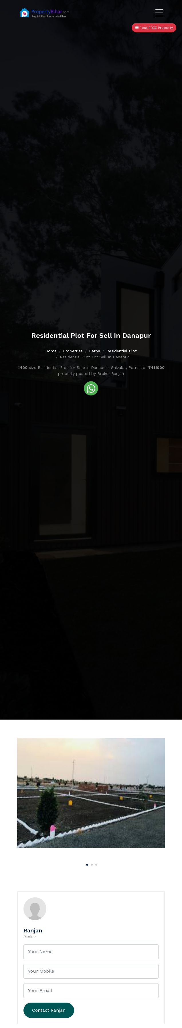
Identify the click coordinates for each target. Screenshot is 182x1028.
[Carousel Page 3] (95, 863)
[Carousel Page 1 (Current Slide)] (86, 863)
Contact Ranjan (49, 1010)
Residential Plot (121, 351)
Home (51, 351)
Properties (73, 351)
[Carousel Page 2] (91, 863)
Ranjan (32, 930)
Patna (94, 351)
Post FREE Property (154, 28)
